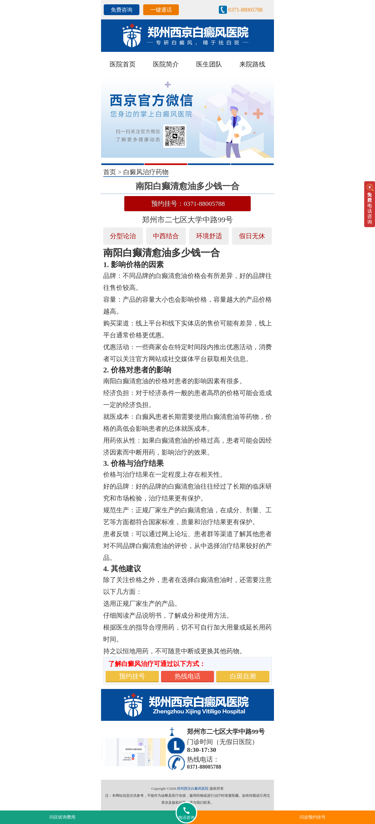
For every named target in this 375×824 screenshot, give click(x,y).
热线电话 (187, 676)
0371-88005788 (245, 10)
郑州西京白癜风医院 (193, 788)
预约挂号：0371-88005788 (188, 203)
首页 (109, 172)
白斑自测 (243, 676)
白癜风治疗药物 (146, 172)
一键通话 (161, 10)
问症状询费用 (62, 817)
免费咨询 (121, 10)
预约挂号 (132, 676)
